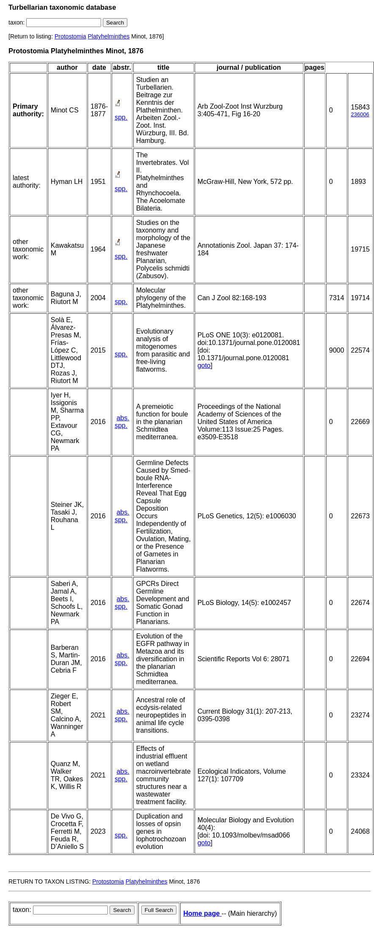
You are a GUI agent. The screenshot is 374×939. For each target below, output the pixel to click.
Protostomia (70, 36)
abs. (122, 418)
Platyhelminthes (109, 36)
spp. (121, 117)
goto (204, 365)
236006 (360, 114)
